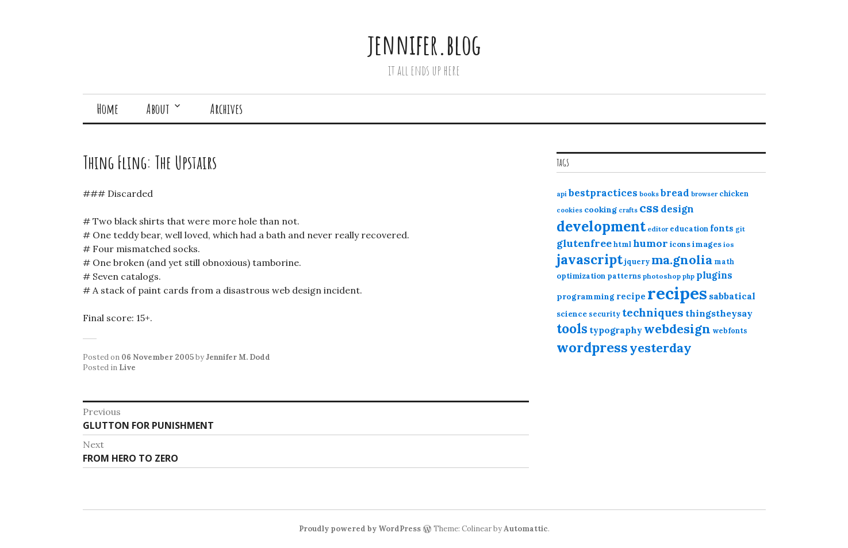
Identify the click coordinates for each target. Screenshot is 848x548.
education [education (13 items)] (689, 229)
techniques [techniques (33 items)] (653, 312)
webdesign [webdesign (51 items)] (677, 329)
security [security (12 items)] (604, 314)
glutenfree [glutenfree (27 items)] (584, 243)
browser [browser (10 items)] (704, 194)
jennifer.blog (424, 44)
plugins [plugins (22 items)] (714, 275)
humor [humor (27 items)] (650, 243)
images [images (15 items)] (707, 244)
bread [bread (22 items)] (675, 193)
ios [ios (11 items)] (728, 244)
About (158, 108)
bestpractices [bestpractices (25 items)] (603, 193)
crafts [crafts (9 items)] (628, 210)
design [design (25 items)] (677, 209)
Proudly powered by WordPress (360, 529)
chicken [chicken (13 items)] (734, 194)
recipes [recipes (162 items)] (677, 293)
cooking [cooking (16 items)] (600, 209)
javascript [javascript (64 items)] (590, 259)
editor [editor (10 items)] (657, 229)
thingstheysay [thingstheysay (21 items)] (719, 313)
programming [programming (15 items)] (586, 296)
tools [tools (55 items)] (572, 329)
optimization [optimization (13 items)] (581, 276)
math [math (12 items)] (724, 261)
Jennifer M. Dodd (238, 357)
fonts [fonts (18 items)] (722, 228)
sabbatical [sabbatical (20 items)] (732, 296)
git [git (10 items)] (740, 229)
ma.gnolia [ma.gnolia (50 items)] (681, 260)
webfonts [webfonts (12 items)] (729, 330)
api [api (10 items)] (562, 194)
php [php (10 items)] (688, 276)
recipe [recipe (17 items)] (631, 296)
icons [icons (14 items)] (680, 244)
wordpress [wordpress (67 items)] (592, 347)
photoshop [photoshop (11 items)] (662, 276)
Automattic (526, 529)
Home (107, 108)
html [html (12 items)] (622, 244)
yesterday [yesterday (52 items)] (661, 348)
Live (127, 367)
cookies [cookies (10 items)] (569, 210)
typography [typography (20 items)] (615, 330)
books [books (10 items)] (649, 194)
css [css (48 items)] (649, 208)
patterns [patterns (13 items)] (624, 276)
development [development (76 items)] (601, 226)
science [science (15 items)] (572, 314)
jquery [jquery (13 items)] (637, 262)
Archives (226, 108)
